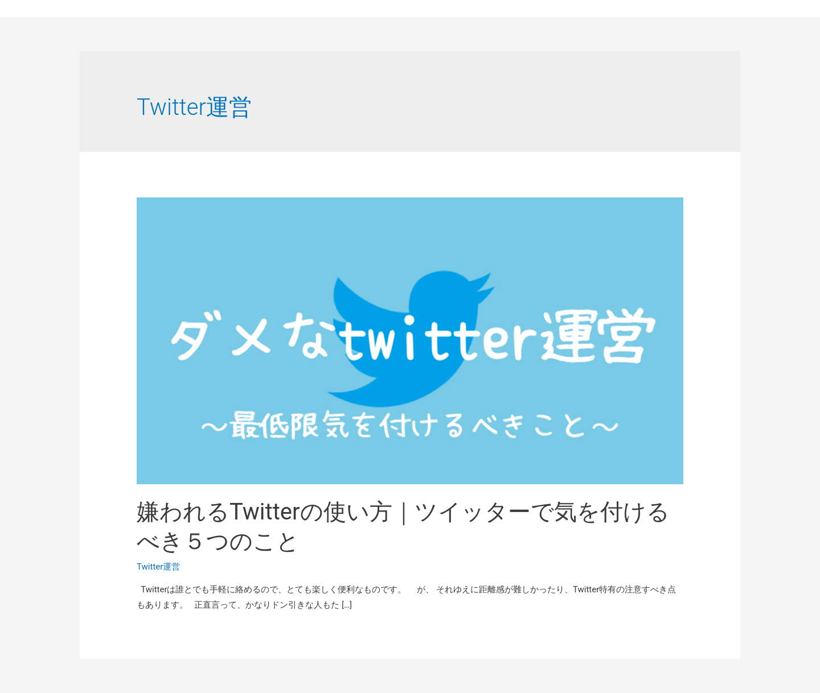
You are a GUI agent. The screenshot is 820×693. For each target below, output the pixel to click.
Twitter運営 (158, 567)
